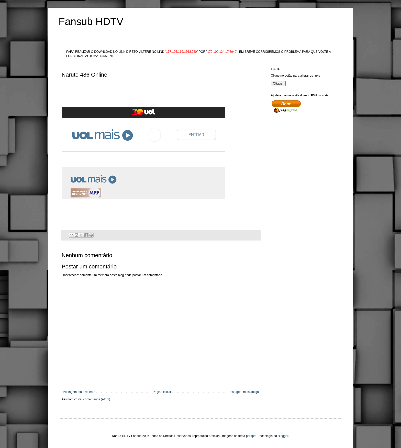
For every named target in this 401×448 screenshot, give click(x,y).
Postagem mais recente (79, 392)
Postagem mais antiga (243, 392)
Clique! (278, 83)
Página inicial (162, 392)
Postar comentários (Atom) (92, 399)
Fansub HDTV (91, 21)
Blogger (283, 436)
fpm (253, 436)
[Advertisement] (155, 93)
